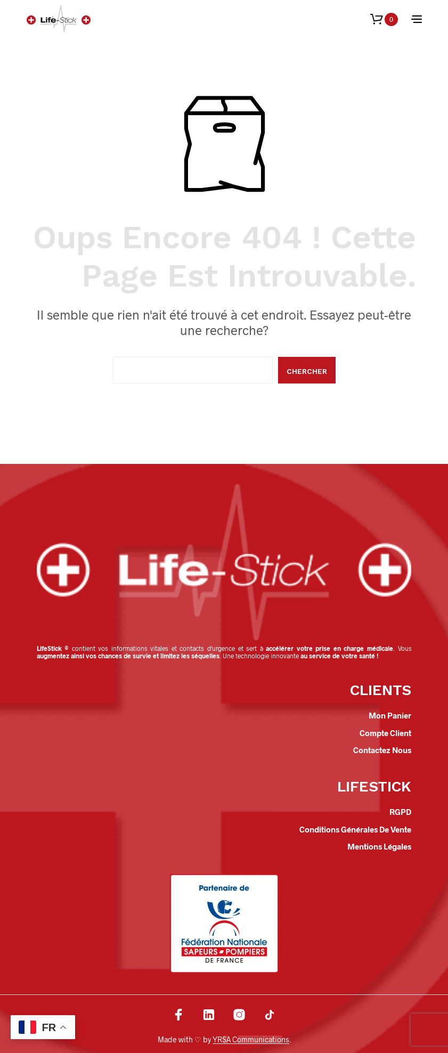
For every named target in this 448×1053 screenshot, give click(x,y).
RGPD (400, 812)
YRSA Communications (251, 1039)
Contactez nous (382, 750)
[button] (384, 19)
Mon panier (390, 715)
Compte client (385, 733)
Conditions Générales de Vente (355, 829)
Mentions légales (379, 846)
